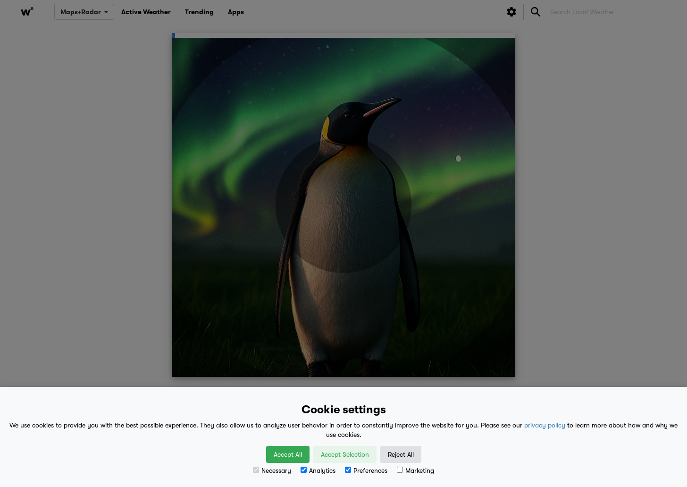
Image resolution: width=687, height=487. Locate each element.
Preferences (366, 470)
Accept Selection (345, 454)
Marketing (415, 470)
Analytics (318, 470)
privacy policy (544, 425)
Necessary (272, 470)
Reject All (401, 454)
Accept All (288, 454)
